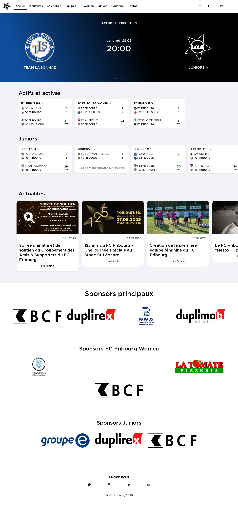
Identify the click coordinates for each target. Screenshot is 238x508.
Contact (133, 6)
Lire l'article (47, 266)
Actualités (36, 6)
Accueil (20, 6)
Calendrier (54, 6)
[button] (223, 6)
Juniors (102, 6)
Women (88, 6)
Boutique (117, 6)
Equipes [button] (71, 6)
